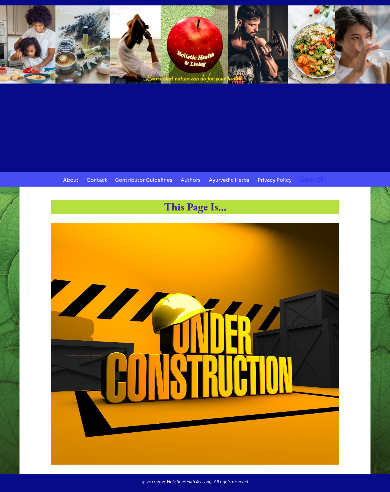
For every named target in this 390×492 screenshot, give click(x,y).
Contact (97, 180)
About (71, 180)
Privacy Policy (275, 180)
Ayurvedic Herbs (229, 180)
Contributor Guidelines (144, 180)
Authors (191, 180)
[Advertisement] (195, 126)
